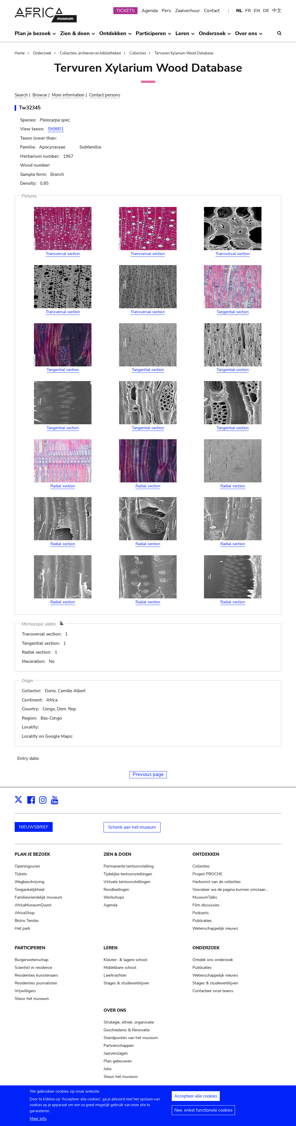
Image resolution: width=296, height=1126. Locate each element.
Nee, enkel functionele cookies (203, 1110)
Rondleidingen (116, 889)
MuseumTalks (204, 897)
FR (248, 10)
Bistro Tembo (27, 920)
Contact (212, 10)
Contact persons (104, 95)
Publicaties (202, 920)
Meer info (38, 1119)
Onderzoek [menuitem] (215, 35)
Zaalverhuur (187, 10)
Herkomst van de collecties (216, 882)
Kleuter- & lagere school (125, 960)
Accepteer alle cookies (195, 1096)
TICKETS (125, 10)
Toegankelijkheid (29, 889)
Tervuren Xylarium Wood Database (183, 53)
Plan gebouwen (118, 1061)
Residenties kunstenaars (36, 975)
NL (239, 10)
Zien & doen (117, 854)
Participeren (30, 948)
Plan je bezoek (32, 854)
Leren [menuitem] (184, 35)
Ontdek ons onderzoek (212, 960)
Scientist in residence (33, 967)
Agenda (150, 10)
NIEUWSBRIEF (33, 827)
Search (21, 95)
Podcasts (200, 913)
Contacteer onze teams (212, 991)
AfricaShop (25, 913)
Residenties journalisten (36, 983)
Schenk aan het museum (132, 827)
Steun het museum (32, 998)
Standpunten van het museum (131, 1038)
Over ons (115, 1010)
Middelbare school (120, 967)
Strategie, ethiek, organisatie (129, 1022)
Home (20, 53)
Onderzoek (42, 53)
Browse (40, 95)
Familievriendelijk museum (38, 897)
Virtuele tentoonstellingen (127, 882)
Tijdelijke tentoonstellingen (128, 874)
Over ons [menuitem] (248, 35)
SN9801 (56, 129)
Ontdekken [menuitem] (115, 35)
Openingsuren (27, 866)
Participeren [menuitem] (153, 35)
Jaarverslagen (116, 1053)
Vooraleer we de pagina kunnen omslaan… (230, 889)
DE (266, 10)
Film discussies (205, 905)
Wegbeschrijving (29, 882)
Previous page (148, 774)
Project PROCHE (207, 874)
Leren (110, 948)
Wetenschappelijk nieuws (215, 928)
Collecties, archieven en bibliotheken (90, 53)
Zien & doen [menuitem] (77, 35)
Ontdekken (205, 854)
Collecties (137, 53)
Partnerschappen (119, 1045)
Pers (166, 10)
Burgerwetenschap (31, 960)
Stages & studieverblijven (126, 983)
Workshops (114, 897)
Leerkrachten (115, 975)
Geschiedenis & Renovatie (127, 1030)
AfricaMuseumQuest (33, 905)
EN (257, 10)
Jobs (108, 1069)
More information (68, 95)
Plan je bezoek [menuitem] (35, 35)
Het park (22, 928)
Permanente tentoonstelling (129, 866)
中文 (276, 10)
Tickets (21, 874)
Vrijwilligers (25, 991)
